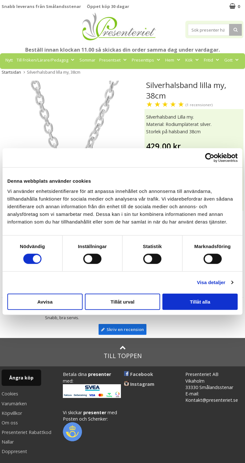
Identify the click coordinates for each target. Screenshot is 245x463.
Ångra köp (21, 378)
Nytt (9, 60)
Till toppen (123, 352)
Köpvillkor (12, 413)
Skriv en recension (122, 329)
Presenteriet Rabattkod (26, 432)
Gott (232, 60)
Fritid (212, 60)
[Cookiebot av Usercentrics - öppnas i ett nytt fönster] (210, 158)
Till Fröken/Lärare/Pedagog (46, 60)
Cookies (10, 394)
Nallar (8, 442)
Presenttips (146, 60)
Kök (192, 60)
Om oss (10, 423)
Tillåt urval (123, 301)
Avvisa (45, 301)
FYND (135, 74)
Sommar (87, 60)
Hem (173, 60)
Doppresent (14, 451)
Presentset (113, 60)
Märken (116, 74)
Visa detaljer (211, 282)
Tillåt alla (200, 301)
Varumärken (14, 404)
